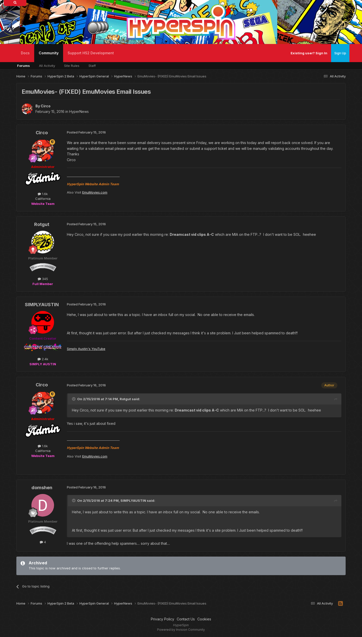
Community (49, 56)
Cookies (204, 619)
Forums (23, 66)
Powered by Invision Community (181, 629)
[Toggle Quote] (74, 399)
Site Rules (71, 66)
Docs (25, 53)
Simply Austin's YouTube (86, 349)
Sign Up (340, 53)
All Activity (47, 66)
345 (43, 279)
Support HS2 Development (91, 53)
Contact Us (186, 619)
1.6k (43, 194)
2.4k (42, 359)
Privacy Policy (162, 619)
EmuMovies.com (94, 192)
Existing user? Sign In (309, 53)
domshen (41, 487)
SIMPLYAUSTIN (42, 304)
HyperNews (79, 111)
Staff (92, 66)
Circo (46, 106)
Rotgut (41, 224)
